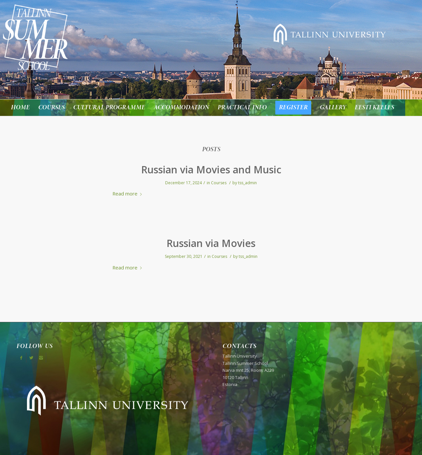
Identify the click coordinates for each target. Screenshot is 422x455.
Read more (128, 193)
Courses (218, 183)
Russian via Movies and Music (211, 169)
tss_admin (247, 183)
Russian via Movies (211, 243)
